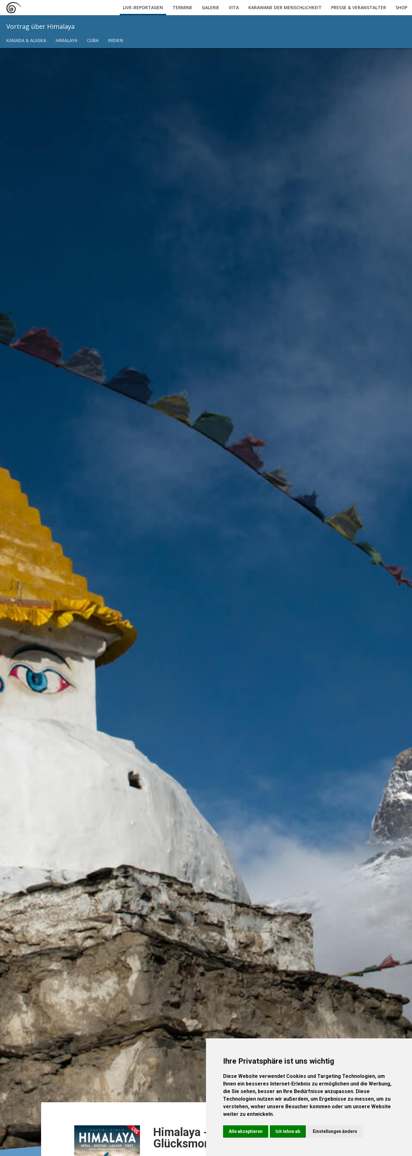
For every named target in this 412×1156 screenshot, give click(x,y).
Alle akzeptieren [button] (246, 1131)
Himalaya (66, 40)
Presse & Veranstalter (358, 7)
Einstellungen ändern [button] (335, 1131)
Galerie (210, 7)
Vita (234, 7)
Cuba (93, 40)
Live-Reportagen (143, 7)
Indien (115, 40)
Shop (401, 7)
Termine (182, 7)
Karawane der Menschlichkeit (285, 7)
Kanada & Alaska (26, 40)
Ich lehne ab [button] (288, 1131)
